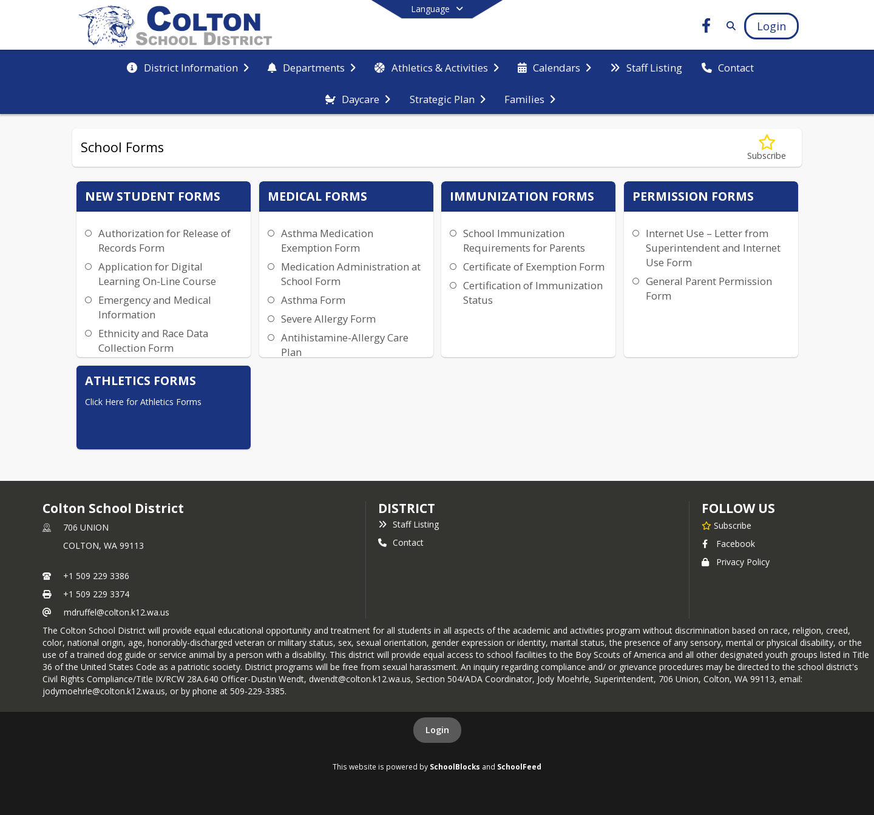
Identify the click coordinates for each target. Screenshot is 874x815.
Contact (401, 542)
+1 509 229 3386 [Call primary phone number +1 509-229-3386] (96, 576)
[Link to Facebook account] (706, 27)
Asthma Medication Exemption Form (327, 240)
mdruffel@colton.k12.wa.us (116, 612)
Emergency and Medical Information (154, 307)
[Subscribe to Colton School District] (726, 525)
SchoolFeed (519, 766)
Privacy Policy (736, 562)
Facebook (728, 543)
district (406, 508)
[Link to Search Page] (729, 26)
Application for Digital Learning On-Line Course (157, 274)
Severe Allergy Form (328, 319)
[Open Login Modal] (771, 26)
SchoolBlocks (455, 766)
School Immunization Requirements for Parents (524, 240)
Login (437, 730)
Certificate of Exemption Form (534, 266)
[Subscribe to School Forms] (766, 147)
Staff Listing (408, 524)
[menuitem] (187, 66)
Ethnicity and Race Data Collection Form (153, 340)
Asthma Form (313, 300)
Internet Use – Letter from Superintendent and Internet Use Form (713, 247)
